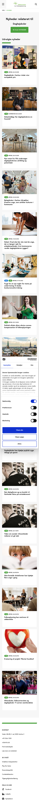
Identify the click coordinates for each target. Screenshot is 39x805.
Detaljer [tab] (19, 365)
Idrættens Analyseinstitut (9, 762)
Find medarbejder (7, 747)
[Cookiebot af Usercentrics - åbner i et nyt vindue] (28, 359)
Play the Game (6, 766)
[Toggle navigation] (3, 4)
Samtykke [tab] (7, 365)
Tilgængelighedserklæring (10, 778)
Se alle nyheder (19, 30)
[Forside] (19, 4)
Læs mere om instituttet (9, 751)
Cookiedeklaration (7, 774)
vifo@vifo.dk (6, 742)
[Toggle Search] (36, 4)
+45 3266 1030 (6, 738)
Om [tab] (32, 365)
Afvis (19, 444)
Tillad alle (19, 430)
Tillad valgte (19, 437)
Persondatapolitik (7, 770)
